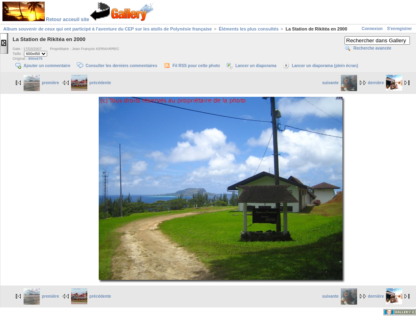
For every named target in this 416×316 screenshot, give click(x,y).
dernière (385, 83)
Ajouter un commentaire (47, 65)
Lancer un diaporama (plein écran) (325, 65)
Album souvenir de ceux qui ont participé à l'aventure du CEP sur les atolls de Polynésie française (107, 28)
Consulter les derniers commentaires (121, 65)
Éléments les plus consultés (249, 28)
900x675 (35, 59)
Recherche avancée (372, 48)
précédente (91, 83)
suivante (339, 83)
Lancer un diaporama (255, 65)
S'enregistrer (399, 28)
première (41, 83)
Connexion (372, 28)
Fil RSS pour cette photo (196, 65)
